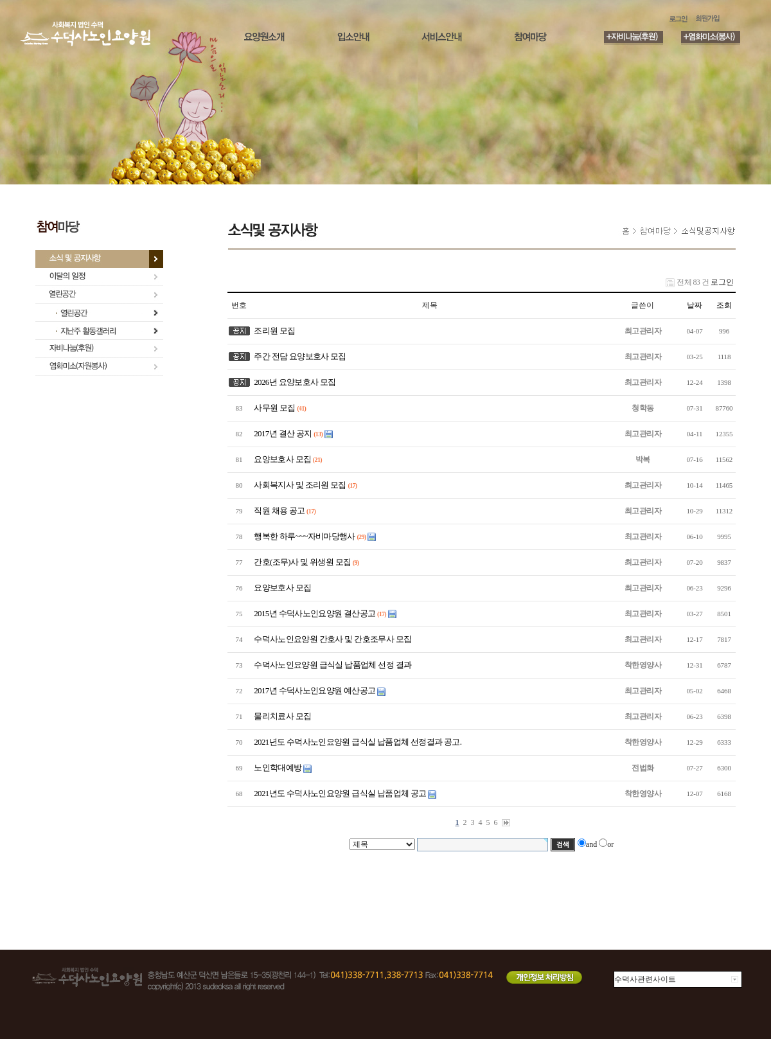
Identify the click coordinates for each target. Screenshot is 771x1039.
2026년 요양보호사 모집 (293, 382)
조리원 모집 (273, 330)
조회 (724, 305)
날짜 (694, 305)
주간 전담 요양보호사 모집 (298, 356)
